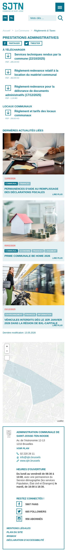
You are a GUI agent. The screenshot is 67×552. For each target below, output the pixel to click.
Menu (58, 5)
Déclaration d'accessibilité (25, 540)
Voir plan (22, 448)
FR (5, 18)
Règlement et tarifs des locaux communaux (35, 113)
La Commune (22, 30)
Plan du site (15, 532)
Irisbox (11, 536)
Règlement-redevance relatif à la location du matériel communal (36, 72)
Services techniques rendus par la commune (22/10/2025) (37, 56)
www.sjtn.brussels (30, 460)
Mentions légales (19, 528)
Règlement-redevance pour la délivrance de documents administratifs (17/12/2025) (29, 90)
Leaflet (60, 421)
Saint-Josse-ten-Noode (18, 7)
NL (11, 18)
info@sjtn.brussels (30, 457)
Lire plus (58, 194)
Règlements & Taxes (44, 30)
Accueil (6, 30)
